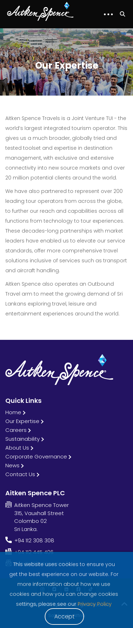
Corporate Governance (36, 456)
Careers (16, 430)
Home (13, 412)
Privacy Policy (95, 603)
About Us (17, 447)
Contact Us (20, 474)
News (12, 465)
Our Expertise (22, 421)
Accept (64, 616)
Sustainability (22, 439)
